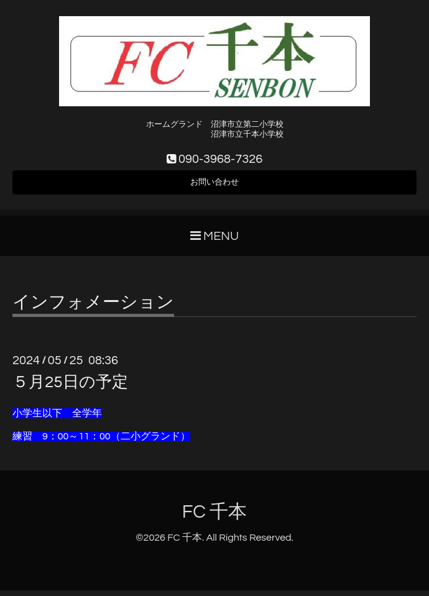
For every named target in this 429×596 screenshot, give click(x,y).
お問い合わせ (214, 186)
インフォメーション (93, 308)
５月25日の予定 (70, 388)
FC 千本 (214, 517)
